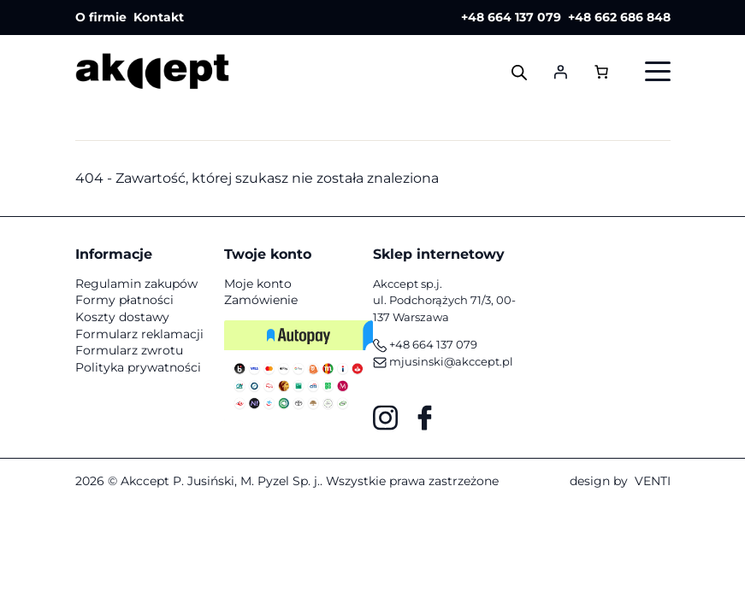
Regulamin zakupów (136, 283)
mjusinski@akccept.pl (443, 361)
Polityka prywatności (138, 367)
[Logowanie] (560, 72)
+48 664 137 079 (511, 17)
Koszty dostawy (122, 317)
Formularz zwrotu (129, 350)
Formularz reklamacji (139, 334)
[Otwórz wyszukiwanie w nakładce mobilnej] (519, 72)
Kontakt (158, 17)
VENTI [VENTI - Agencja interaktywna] (653, 481)
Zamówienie (261, 300)
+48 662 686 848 (619, 17)
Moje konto (258, 283)
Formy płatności (124, 300)
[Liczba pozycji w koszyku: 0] (601, 71)
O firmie (101, 17)
